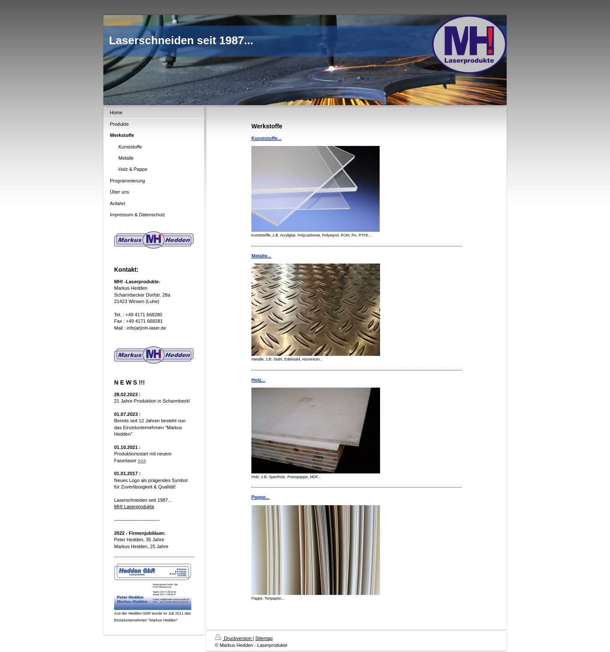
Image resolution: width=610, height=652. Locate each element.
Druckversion (234, 638)
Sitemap (263, 638)
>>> (142, 460)
